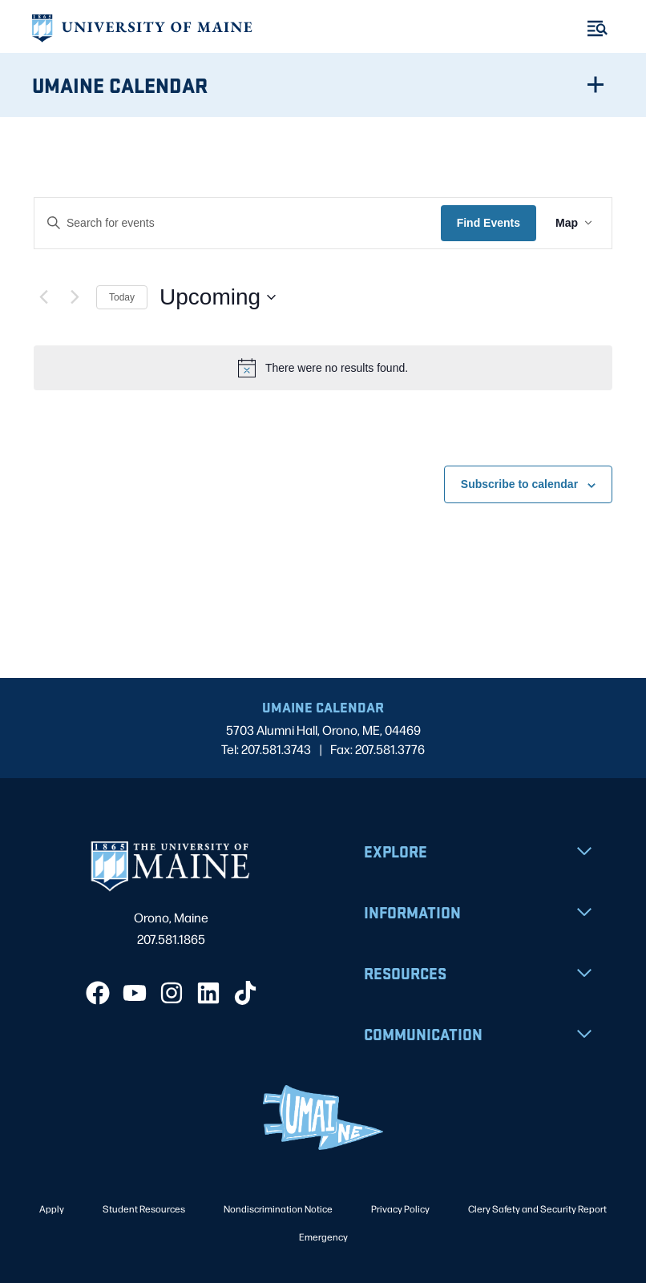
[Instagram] (171, 993)
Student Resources (144, 1208)
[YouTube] (135, 993)
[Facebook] (98, 993)
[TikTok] (245, 993)
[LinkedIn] (208, 993)
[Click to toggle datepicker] (217, 297)
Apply (51, 1208)
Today (122, 297)
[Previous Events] (43, 297)
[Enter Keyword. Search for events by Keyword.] (237, 223)
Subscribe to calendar (519, 484)
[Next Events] (74, 297)
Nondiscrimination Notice (278, 1208)
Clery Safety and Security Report (537, 1208)
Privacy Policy (400, 1208)
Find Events (488, 222)
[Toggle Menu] (597, 28)
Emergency (323, 1236)
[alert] (323, 367)
